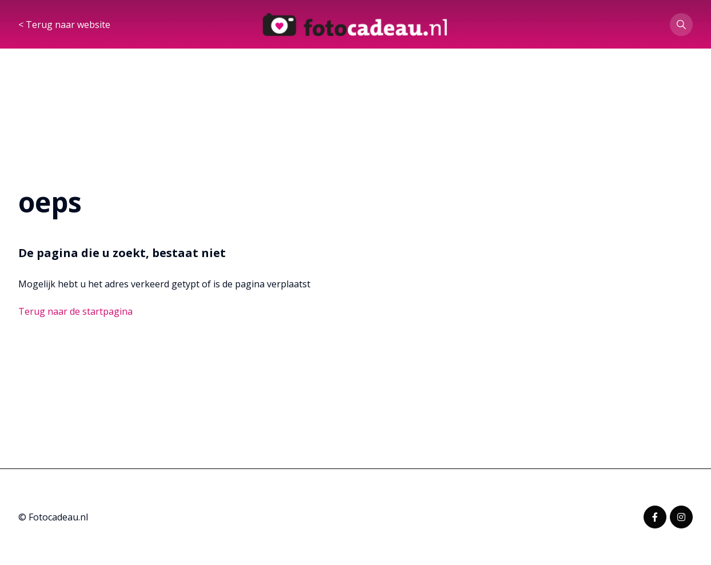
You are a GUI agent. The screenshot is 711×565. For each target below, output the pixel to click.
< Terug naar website (64, 25)
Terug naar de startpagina (75, 311)
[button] (681, 25)
